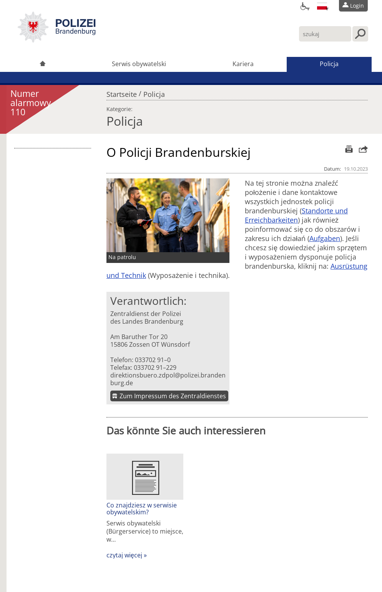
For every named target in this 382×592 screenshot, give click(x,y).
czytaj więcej (124, 555)
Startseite (121, 92)
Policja (329, 64)
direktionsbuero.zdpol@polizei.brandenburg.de (168, 379)
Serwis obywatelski (139, 64)
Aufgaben (324, 238)
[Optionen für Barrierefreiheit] (303, 6)
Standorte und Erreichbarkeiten (296, 215)
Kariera (243, 64)
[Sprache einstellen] (322, 6)
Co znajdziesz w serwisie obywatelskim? (141, 509)
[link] (56, 40)
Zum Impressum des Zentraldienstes (173, 396)
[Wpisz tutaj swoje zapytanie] (325, 34)
